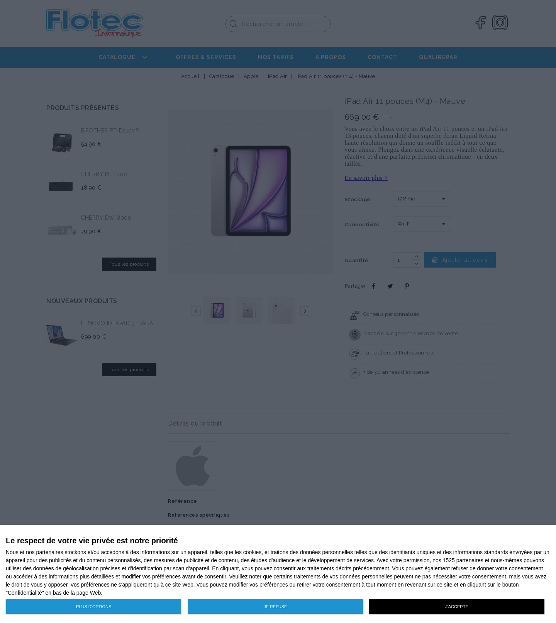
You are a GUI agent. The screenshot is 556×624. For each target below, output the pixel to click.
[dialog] (278, 574)
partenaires (49, 552)
